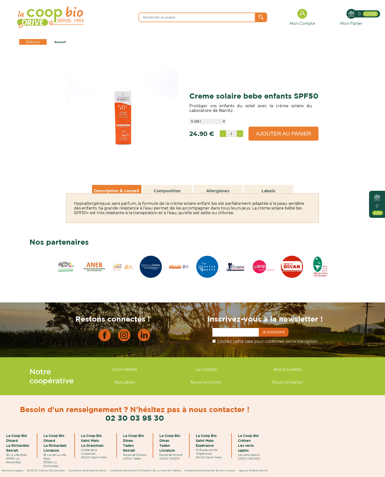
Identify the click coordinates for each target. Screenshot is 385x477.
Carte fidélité (124, 369)
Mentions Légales (12, 470)
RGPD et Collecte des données (46, 470)
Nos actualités (287, 369)
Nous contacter (287, 382)
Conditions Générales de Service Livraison (209, 470)
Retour (33, 42)
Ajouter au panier (283, 134)
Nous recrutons (206, 382)
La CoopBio (206, 369)
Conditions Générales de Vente (87, 470)
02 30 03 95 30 (134, 418)
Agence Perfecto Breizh (253, 470)
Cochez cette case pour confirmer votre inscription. (267, 341)
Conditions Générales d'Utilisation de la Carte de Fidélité (145, 470)
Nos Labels (124, 382)
